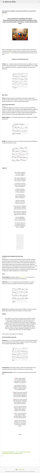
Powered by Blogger (20, 469)
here (10, 52)
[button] (2, 15)
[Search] (17, 2)
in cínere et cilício (9, 2)
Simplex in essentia (23, 277)
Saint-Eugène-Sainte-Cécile (18, 453)
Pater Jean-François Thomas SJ (7, 453)
